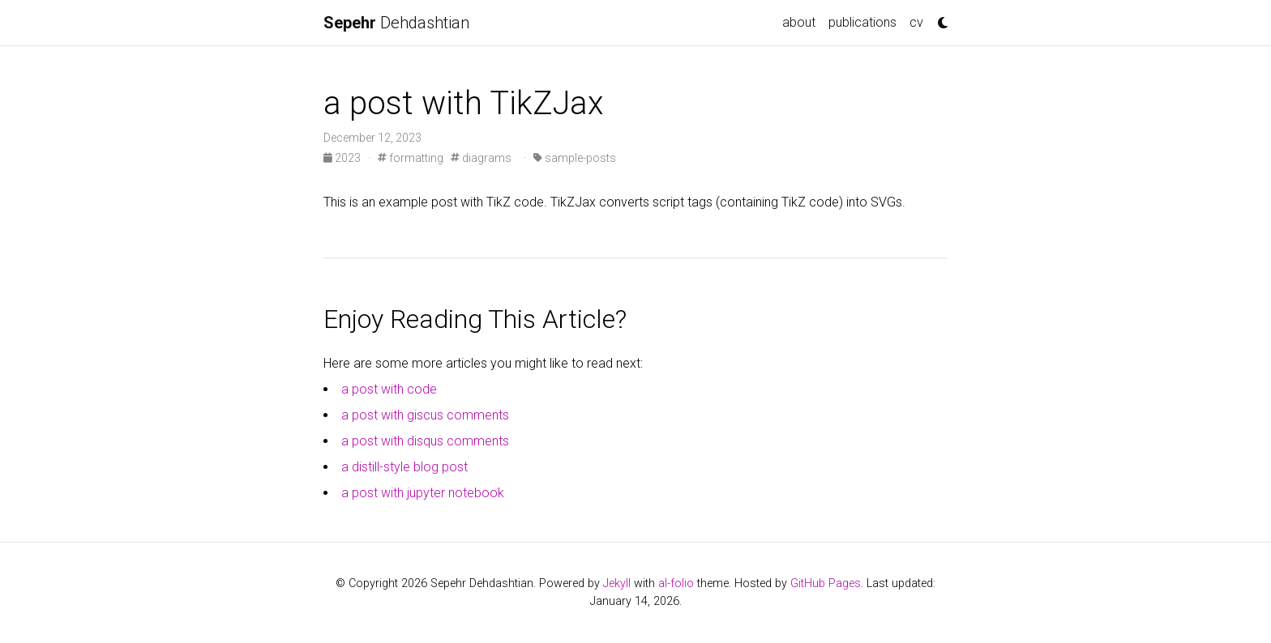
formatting (410, 157)
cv (916, 22)
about (798, 22)
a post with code (389, 389)
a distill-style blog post (404, 467)
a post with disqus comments (425, 441)
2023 (343, 157)
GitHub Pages (825, 583)
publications (862, 22)
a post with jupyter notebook (422, 492)
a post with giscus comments (425, 415)
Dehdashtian (396, 22)
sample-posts (574, 157)
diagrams (481, 157)
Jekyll (617, 583)
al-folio (676, 583)
